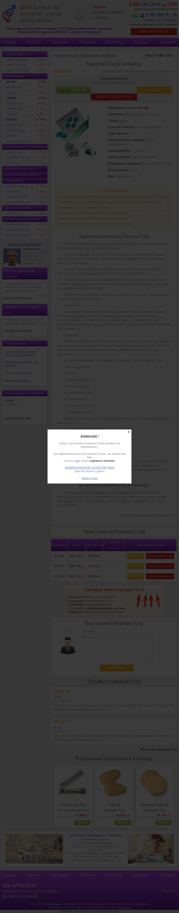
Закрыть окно (90, 478)
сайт (77, 460)
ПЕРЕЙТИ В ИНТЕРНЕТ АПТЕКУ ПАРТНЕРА (89, 467)
